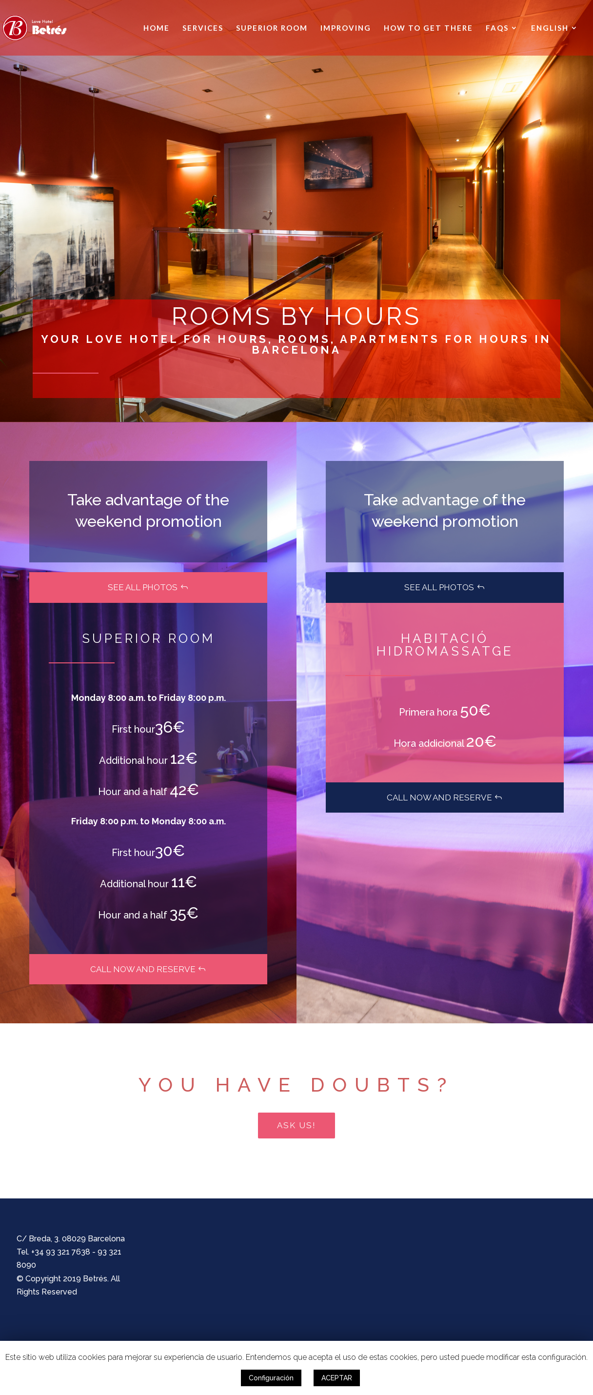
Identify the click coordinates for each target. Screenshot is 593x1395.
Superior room (272, 28)
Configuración (271, 1378)
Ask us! (296, 1125)
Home (156, 28)
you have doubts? (296, 1084)
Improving (345, 28)
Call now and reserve (143, 969)
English (550, 28)
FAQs (497, 28)
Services (202, 28)
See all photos (143, 587)
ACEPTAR (336, 1378)
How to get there (428, 28)
